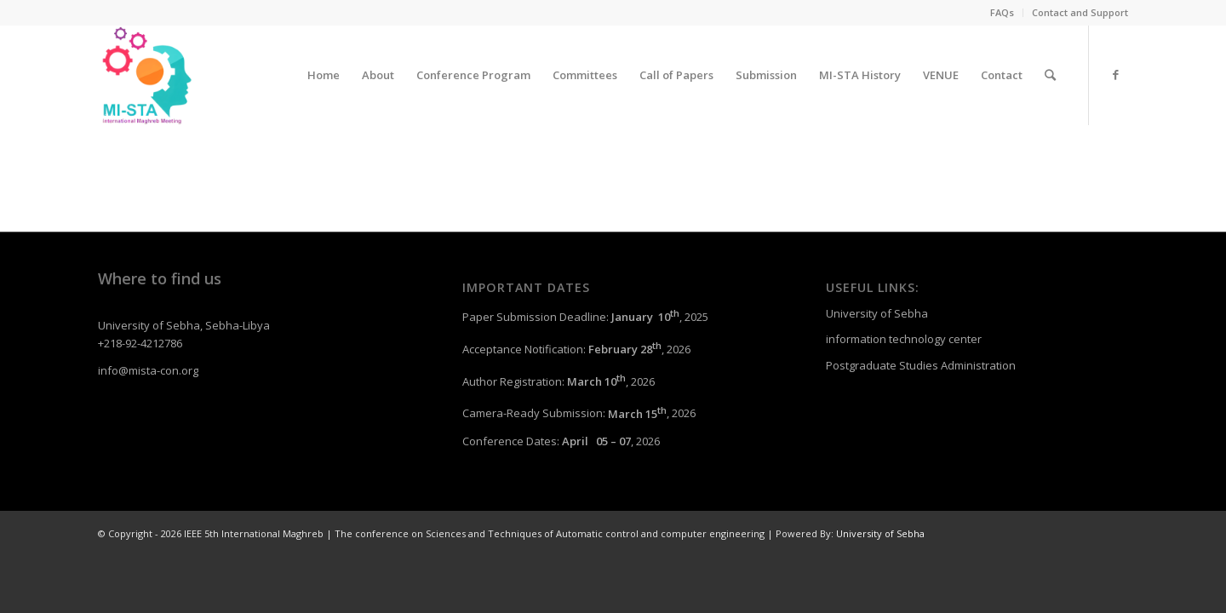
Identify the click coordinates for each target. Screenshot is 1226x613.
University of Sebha (877, 313)
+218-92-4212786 (140, 343)
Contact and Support (1080, 12)
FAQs (1002, 12)
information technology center (904, 339)
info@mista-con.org (148, 370)
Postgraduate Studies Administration (921, 365)
